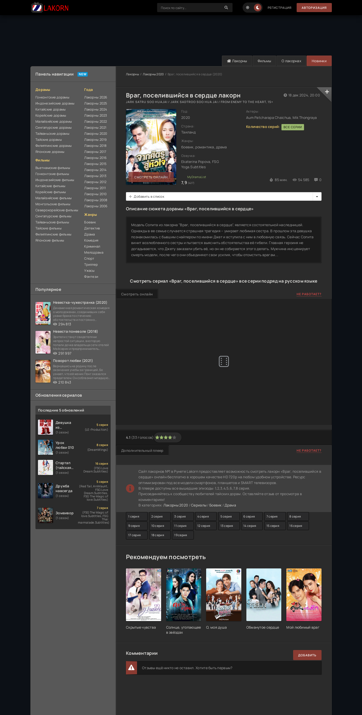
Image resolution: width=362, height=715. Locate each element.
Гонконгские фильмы (52, 174)
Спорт (89, 258)
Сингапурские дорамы (53, 127)
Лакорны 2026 (95, 97)
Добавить (307, 655)
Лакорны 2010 (95, 194)
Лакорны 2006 (95, 206)
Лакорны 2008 (95, 200)
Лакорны (237, 60)
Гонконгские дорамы (52, 97)
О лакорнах (291, 60)
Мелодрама (93, 252)
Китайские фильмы (50, 186)
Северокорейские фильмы (56, 210)
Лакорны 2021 (95, 127)
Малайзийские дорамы (53, 121)
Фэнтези (91, 276)
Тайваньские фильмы (52, 222)
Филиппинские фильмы (53, 234)
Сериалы (198, 505)
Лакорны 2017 (95, 151)
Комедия (91, 240)
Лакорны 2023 (95, 115)
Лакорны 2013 (95, 176)
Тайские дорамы (48, 139)
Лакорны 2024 (95, 109)
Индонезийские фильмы (54, 180)
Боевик (90, 222)
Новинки (319, 60)
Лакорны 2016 (95, 157)
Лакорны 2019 (95, 139)
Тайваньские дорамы (52, 133)
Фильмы (264, 60)
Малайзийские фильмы (53, 198)
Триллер (91, 264)
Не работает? (309, 294)
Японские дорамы (49, 151)
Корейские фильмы (50, 192)
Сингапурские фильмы (53, 216)
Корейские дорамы (50, 115)
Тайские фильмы (48, 228)
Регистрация (280, 8)
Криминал (92, 246)
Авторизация (314, 8)
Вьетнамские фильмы (52, 167)
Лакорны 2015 (95, 163)
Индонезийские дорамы (55, 103)
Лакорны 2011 (95, 188)
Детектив (92, 228)
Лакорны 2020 (95, 133)
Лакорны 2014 (95, 169)
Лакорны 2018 (95, 145)
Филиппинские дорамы (53, 145)
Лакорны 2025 (95, 103)
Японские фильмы (49, 240)
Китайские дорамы (50, 109)
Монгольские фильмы (52, 204)
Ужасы (89, 270)
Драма (89, 234)
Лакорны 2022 (95, 121)
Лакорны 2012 (95, 182)
